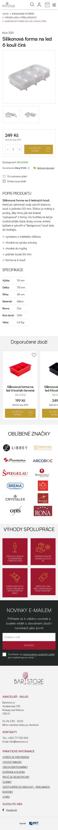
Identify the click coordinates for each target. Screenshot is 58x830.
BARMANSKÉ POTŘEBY (23, 14)
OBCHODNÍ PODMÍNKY (15, 767)
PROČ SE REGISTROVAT (15, 777)
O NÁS (6, 796)
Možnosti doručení (43, 168)
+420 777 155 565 (17, 737)
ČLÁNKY (7, 781)
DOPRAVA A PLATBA (13, 772)
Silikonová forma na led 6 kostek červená (20, 388)
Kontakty (9, 732)
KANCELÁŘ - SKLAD (15, 696)
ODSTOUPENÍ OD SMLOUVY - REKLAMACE (26, 786)
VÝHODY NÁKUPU (12, 762)
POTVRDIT (29, 645)
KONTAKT (7, 791)
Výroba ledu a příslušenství (21, 17)
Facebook (9, 810)
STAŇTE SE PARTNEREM (15, 757)
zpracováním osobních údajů (39, 654)
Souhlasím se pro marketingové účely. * (31, 656)
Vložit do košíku (40, 149)
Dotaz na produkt (14, 181)
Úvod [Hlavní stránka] (5, 14)
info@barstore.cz (18, 741)
